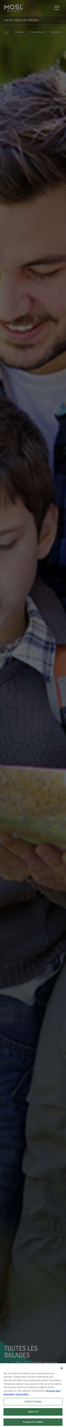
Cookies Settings (33, 1403)
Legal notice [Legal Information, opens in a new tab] (22, 1396)
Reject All (33, 1413)
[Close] (62, 1370)
